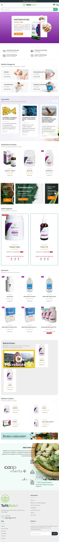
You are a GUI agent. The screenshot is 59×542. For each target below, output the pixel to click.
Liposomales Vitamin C (48, 421)
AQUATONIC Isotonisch (29, 296)
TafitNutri (15, 244)
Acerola (44, 408)
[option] (15, 473)
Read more (5, 131)
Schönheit (3, 536)
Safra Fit (42, 360)
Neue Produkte (4, 528)
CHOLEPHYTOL (49, 170)
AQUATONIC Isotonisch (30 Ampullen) (10, 327)
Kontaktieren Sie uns (35, 510)
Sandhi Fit (15, 408)
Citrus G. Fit (44, 247)
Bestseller (3, 531)
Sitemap (32, 512)
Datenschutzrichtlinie (35, 505)
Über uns (33, 500)
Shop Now (6, 76)
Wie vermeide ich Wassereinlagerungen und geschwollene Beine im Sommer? (49, 120)
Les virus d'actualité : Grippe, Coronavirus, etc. (29, 119)
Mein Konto (33, 515)
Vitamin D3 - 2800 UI (10, 170)
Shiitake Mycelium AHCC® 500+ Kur (49, 327)
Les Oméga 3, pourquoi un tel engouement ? (10, 118)
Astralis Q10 (10, 296)
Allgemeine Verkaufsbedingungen (38, 502)
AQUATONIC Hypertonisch (49, 296)
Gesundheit (3, 533)
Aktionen (3, 526)
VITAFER (15, 421)
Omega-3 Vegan (15, 247)
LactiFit (10, 385)
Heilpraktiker (33, 507)
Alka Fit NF (29, 170)
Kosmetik (3, 538)
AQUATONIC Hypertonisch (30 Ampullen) (30, 327)
